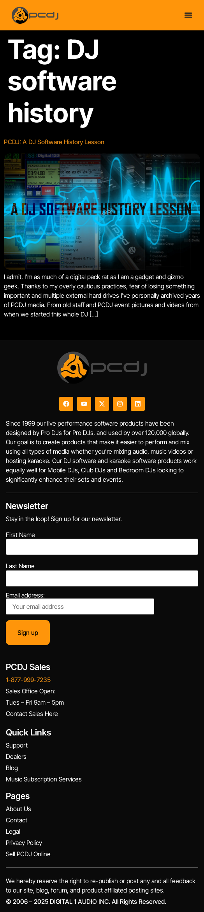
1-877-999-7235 (28, 680)
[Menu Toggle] (188, 15)
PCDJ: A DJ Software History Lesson (54, 142)
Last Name (20, 566)
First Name (20, 535)
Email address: (80, 603)
